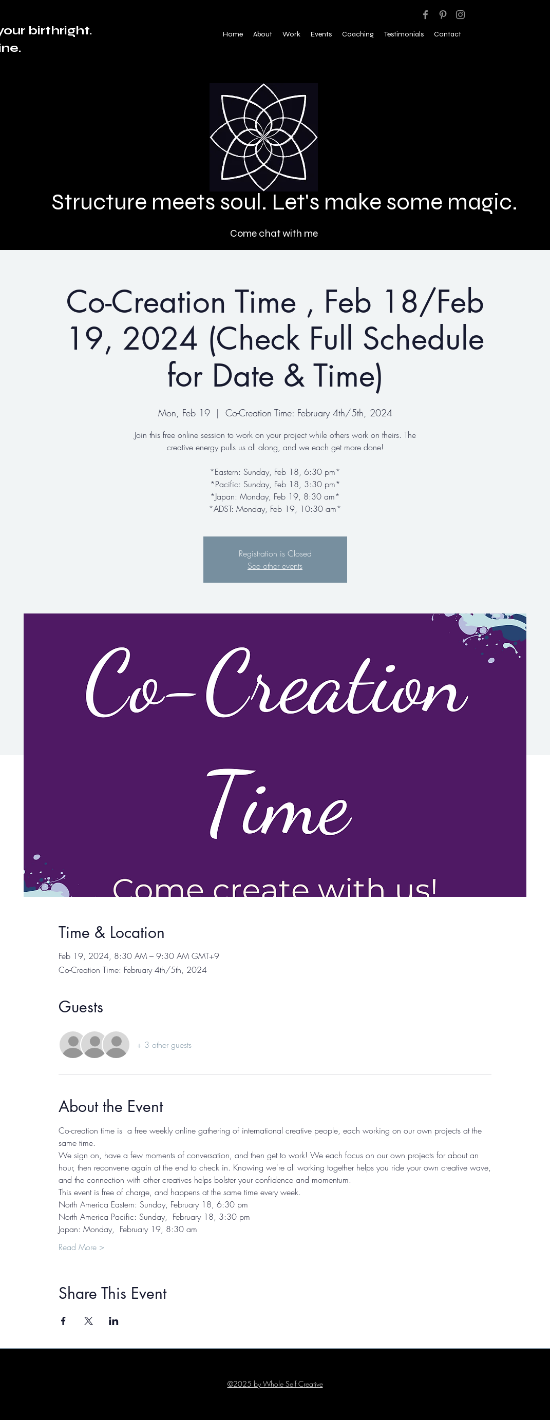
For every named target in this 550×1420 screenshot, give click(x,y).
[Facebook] (425, 15)
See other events (275, 565)
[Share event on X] (88, 1321)
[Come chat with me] (275, 233)
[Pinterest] (443, 15)
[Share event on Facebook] (63, 1321)
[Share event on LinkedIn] (114, 1321)
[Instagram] (460, 15)
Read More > (81, 1247)
